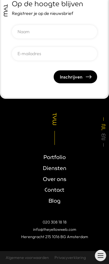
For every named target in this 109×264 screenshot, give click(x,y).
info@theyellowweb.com (54, 229)
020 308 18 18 (55, 222)
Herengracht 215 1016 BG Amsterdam (54, 236)
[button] (100, 255)
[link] (6, 10)
